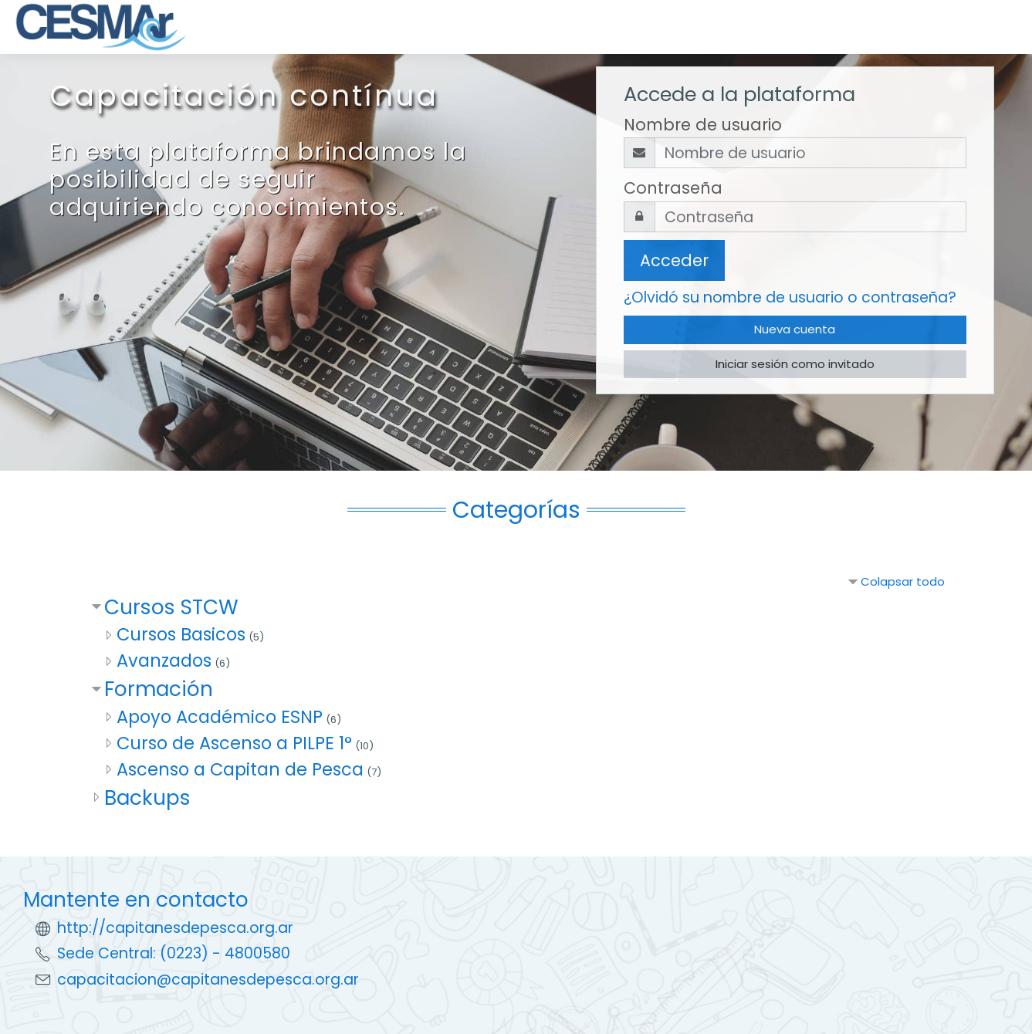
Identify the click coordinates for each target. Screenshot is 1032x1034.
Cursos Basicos (181, 634)
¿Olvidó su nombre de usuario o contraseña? (790, 297)
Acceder (674, 260)
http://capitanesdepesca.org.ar (175, 927)
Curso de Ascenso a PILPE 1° (234, 743)
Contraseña (673, 188)
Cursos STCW (171, 607)
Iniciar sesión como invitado (795, 364)
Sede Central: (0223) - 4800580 (173, 953)
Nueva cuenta (794, 329)
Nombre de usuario (703, 124)
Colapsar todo (903, 581)
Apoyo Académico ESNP (220, 717)
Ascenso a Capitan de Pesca (240, 769)
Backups (147, 797)
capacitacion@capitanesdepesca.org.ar (208, 979)
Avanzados (164, 660)
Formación (158, 688)
